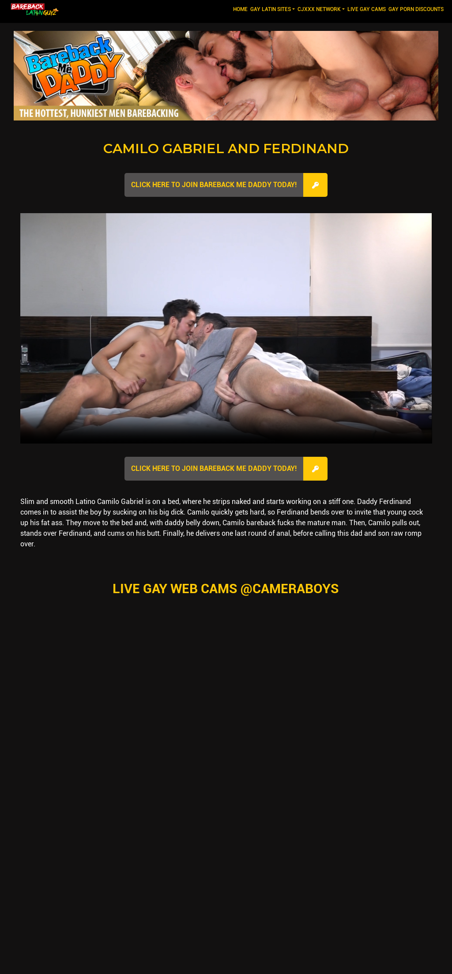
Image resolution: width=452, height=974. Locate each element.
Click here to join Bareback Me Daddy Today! (214, 185)
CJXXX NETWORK (319, 9)
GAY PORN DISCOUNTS (416, 9)
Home (241, 8)
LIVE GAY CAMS (366, 9)
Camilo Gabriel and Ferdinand (226, 148)
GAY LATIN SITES (270, 9)
